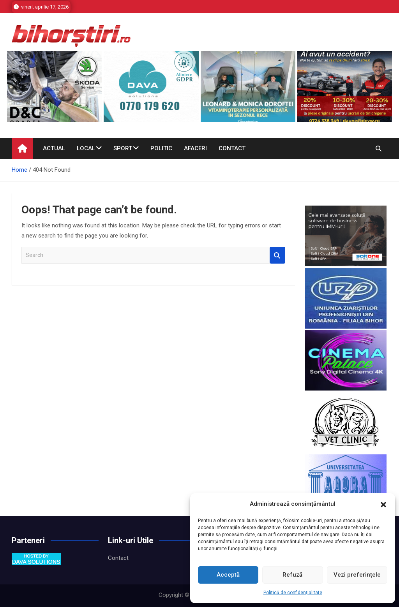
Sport (122, 148)
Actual (54, 148)
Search (277, 255)
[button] (383, 504)
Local (86, 148)
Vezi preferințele (357, 574)
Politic (161, 148)
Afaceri (195, 148)
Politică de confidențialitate (292, 592)
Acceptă (228, 574)
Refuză (292, 574)
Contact (232, 148)
